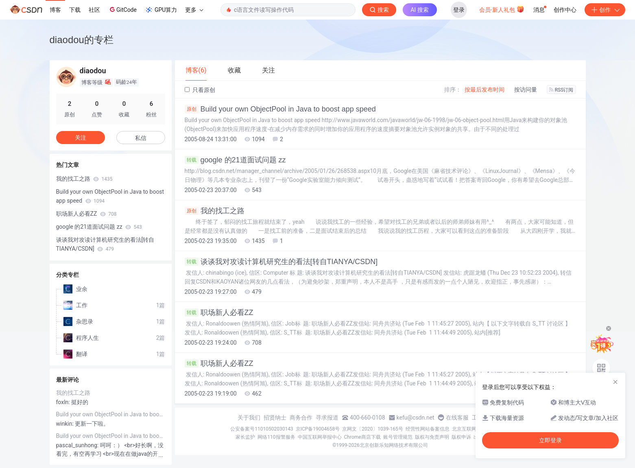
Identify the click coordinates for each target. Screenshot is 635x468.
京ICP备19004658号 (318, 429)
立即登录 (550, 440)
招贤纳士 (275, 417)
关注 (80, 137)
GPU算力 (161, 10)
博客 (55, 10)
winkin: (65, 423)
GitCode (122, 9)
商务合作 (301, 417)
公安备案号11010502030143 (261, 429)
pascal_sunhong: (78, 445)
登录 (459, 10)
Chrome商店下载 (362, 437)
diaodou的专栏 (81, 39)
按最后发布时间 (484, 89)
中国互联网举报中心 (320, 437)
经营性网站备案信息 (428, 429)
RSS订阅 (561, 90)
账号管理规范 (397, 437)
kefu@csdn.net (415, 417)
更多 (194, 10)
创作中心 (565, 10)
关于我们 (249, 417)
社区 (94, 10)
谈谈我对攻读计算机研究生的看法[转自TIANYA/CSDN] (281, 262)
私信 (140, 138)
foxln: (64, 402)
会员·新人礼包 (501, 9)
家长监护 (245, 437)
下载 (75, 10)
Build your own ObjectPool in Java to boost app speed (280, 109)
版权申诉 (461, 437)
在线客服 (457, 417)
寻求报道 (327, 417)
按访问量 (525, 89)
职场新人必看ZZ (219, 312)
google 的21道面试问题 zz (235, 160)
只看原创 (200, 90)
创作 (605, 10)
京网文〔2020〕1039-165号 (372, 429)
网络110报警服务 (276, 437)
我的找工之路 (214, 211)
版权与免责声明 (432, 437)
